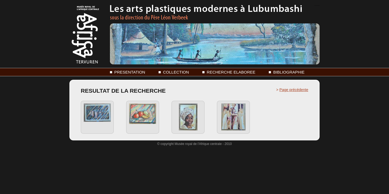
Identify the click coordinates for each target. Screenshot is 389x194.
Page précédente (293, 90)
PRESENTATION (129, 72)
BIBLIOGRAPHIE (288, 72)
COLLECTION (176, 72)
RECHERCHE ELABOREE (231, 72)
